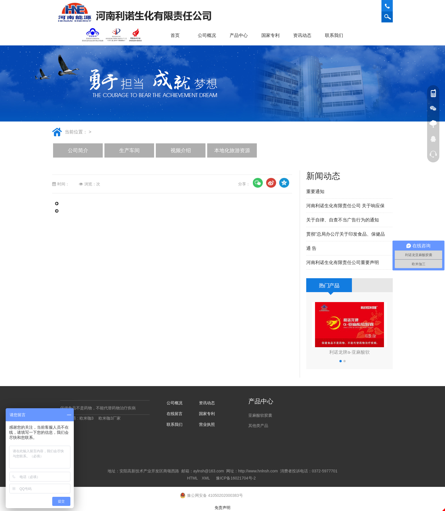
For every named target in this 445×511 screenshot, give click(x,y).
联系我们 (336, 35)
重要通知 (315, 191)
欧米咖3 (86, 418)
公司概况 (209, 35)
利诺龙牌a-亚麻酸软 (349, 352)
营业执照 (207, 424)
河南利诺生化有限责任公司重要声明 (342, 262)
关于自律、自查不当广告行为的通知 (342, 219)
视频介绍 (181, 150)
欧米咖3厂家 (109, 418)
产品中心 (241, 35)
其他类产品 (258, 425)
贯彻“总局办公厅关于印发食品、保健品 (345, 234)
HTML (192, 478)
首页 (175, 35)
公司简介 (78, 150)
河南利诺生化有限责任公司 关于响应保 (345, 205)
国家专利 (270, 35)
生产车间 (129, 150)
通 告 (311, 248)
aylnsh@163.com (208, 471)
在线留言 (174, 413)
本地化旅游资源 (232, 150)
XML (206, 478)
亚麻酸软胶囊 (260, 415)
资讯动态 (304, 35)
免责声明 (222, 507)
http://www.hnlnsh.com (258, 471)
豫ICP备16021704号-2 (236, 478)
